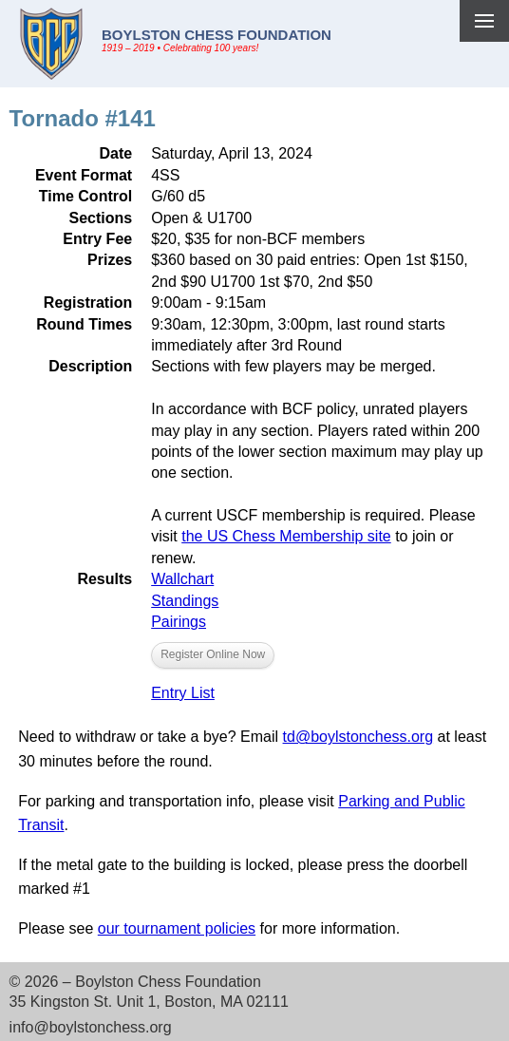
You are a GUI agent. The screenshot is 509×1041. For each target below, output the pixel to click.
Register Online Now (212, 654)
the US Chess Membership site (286, 536)
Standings (184, 601)
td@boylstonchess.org (358, 737)
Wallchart (182, 579)
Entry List (183, 693)
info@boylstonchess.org (90, 1027)
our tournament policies (176, 928)
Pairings (178, 622)
